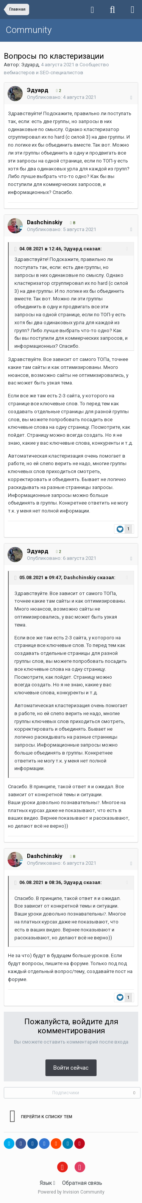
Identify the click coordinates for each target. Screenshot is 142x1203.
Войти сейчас (71, 1067)
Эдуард (30, 64)
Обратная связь (82, 1183)
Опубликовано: (61, 97)
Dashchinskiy (44, 222)
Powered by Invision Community (71, 1192)
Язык (47, 1183)
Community (28, 30)
